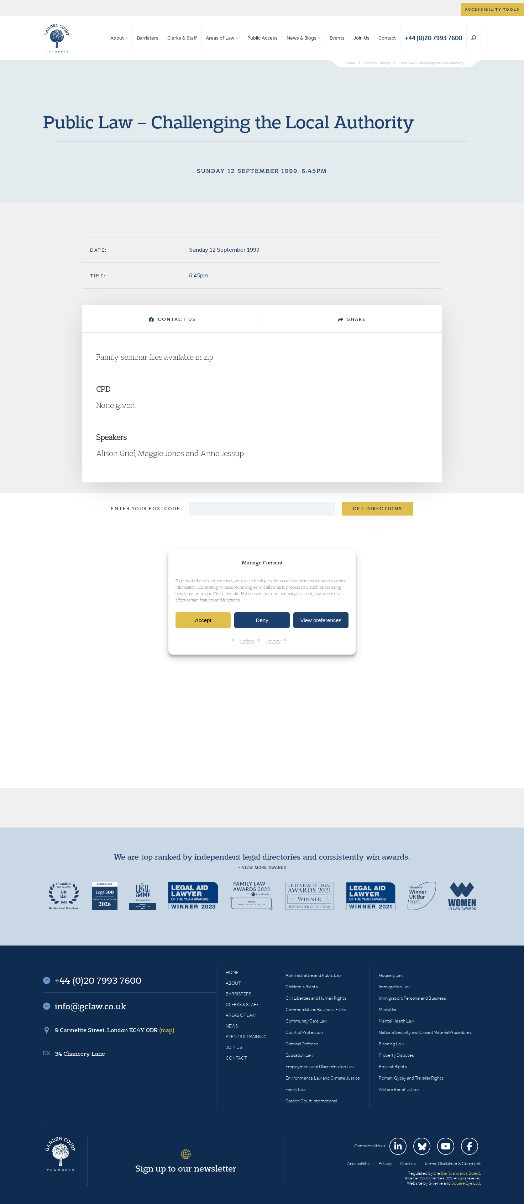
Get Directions (377, 509)
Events (337, 38)
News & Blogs (301, 38)
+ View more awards (262, 867)
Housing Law (391, 975)
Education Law (299, 1055)
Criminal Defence (301, 1043)
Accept (203, 620)
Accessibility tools (492, 9)
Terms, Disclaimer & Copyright (452, 1163)
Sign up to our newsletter (185, 1168)
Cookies (247, 641)
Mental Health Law (396, 1021)
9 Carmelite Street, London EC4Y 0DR (114, 1030)
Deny (262, 620)
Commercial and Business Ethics (316, 1009)
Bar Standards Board (460, 1173)
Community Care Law (306, 1021)
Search (473, 38)
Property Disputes (396, 1055)
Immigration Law (394, 986)
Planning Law (391, 1043)
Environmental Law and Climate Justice (322, 1078)
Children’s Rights (301, 986)
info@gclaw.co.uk (90, 1006)
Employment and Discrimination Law (320, 1066)
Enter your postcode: (147, 509)
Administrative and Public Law (313, 975)
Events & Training (246, 1036)
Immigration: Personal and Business (412, 998)
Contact (387, 38)
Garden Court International (311, 1100)
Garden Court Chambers (57, 38)
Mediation (388, 1009)
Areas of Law (220, 38)
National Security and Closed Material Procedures (425, 1032)
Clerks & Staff (182, 38)
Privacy (273, 641)
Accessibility (358, 1163)
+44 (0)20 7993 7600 (433, 38)
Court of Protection (304, 1032)
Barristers (147, 38)
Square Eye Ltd (465, 1183)
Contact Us (172, 319)
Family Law (295, 1089)
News (232, 1026)
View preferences (321, 620)
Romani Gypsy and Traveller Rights (411, 1078)
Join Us (361, 38)
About (117, 38)
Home (232, 972)
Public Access (262, 38)
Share (352, 319)
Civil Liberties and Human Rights (315, 998)
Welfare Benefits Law (399, 1089)
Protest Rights (393, 1066)
